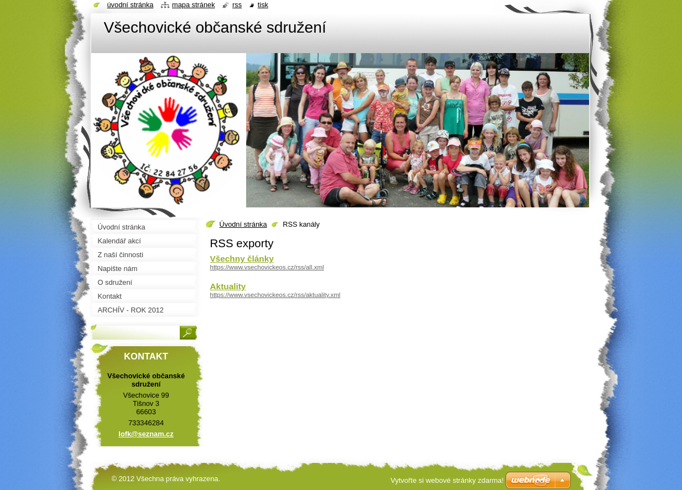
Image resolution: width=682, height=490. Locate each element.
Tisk (263, 5)
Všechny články (242, 258)
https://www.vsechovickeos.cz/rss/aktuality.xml (275, 294)
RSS (237, 5)
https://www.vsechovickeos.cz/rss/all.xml (267, 267)
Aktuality (228, 286)
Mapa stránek (193, 5)
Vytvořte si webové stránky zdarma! (447, 480)
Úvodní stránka (243, 224)
